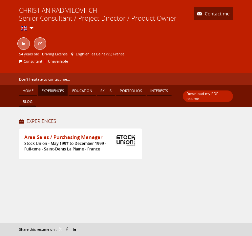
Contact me (216, 13)
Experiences (41, 121)
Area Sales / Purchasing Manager (63, 137)
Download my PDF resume (202, 96)
